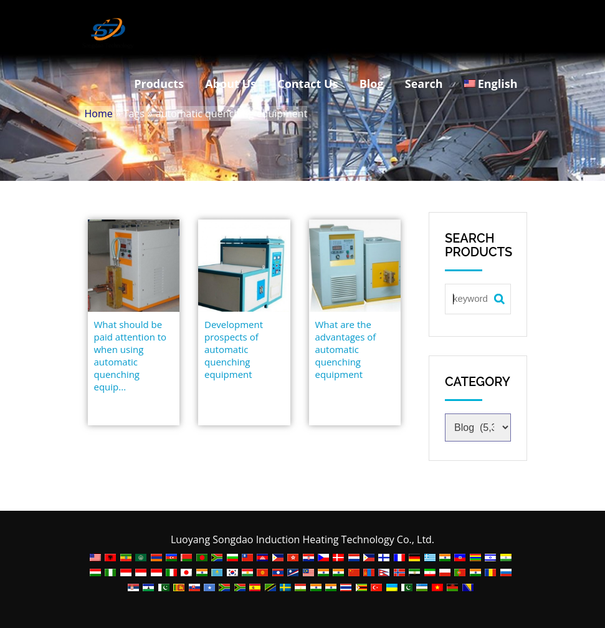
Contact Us (307, 83)
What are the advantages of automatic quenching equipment (345, 349)
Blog (372, 83)
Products (159, 83)
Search (424, 83)
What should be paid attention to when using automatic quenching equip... (130, 355)
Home (99, 113)
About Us (230, 83)
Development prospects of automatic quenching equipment (233, 349)
